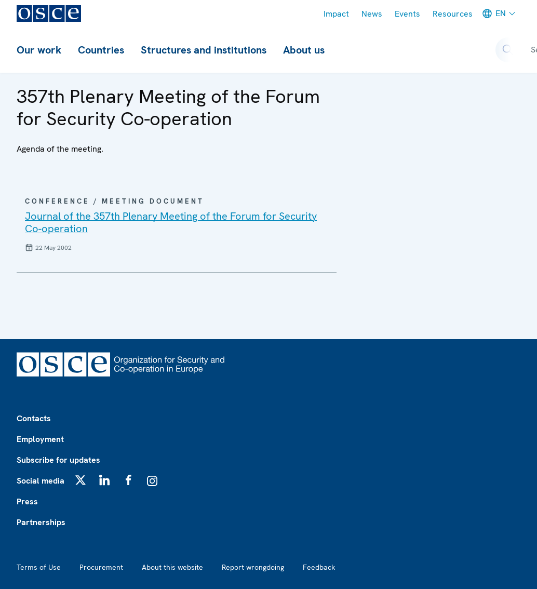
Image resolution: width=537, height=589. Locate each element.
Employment (40, 439)
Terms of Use (39, 567)
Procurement (101, 567)
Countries (101, 50)
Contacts (34, 418)
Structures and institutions (203, 50)
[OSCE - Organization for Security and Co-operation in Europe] (49, 13)
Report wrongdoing (253, 567)
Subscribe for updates (58, 459)
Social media (40, 480)
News (371, 13)
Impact (336, 13)
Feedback (319, 567)
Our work (39, 50)
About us (304, 50)
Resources (453, 13)
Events (407, 13)
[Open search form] (507, 49)
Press (27, 501)
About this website (172, 567)
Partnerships (41, 522)
